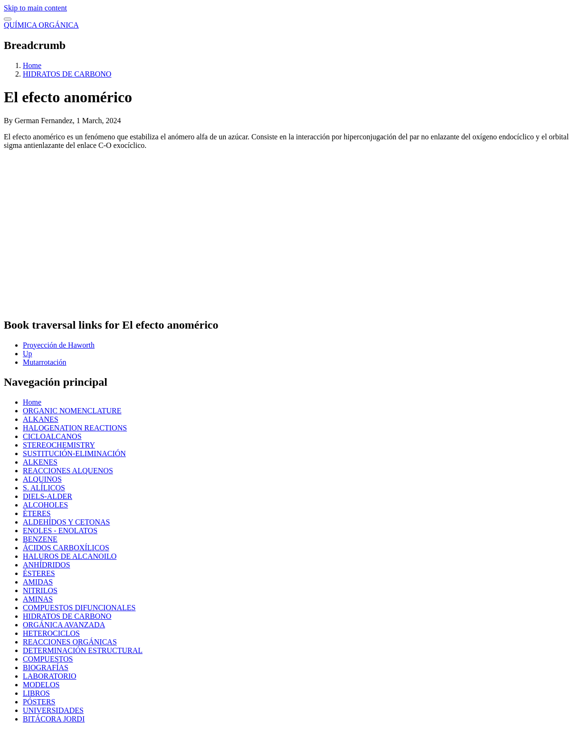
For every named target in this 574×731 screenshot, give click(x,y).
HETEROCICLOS (51, 633)
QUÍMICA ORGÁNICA (41, 25)
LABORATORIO (50, 676)
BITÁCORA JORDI (54, 719)
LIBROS (36, 693)
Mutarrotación (45, 362)
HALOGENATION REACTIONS (75, 428)
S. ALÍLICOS (44, 488)
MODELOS (41, 685)
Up (27, 354)
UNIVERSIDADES (53, 710)
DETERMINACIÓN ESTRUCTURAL (83, 650)
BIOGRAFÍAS (45, 667)
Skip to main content (35, 8)
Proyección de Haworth (59, 345)
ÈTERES (37, 513)
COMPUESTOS (48, 659)
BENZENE (40, 539)
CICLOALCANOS (52, 436)
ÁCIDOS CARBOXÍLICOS (66, 548)
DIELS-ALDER (47, 496)
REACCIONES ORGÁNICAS (70, 642)
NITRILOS (40, 590)
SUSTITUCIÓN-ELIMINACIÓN (74, 453)
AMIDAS (38, 582)
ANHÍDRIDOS (46, 565)
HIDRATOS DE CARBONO (67, 74)
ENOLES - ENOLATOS (60, 530)
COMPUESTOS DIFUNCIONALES (79, 608)
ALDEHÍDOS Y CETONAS (66, 522)
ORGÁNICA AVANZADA (64, 625)
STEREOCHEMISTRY (59, 445)
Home (32, 65)
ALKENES (40, 462)
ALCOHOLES (45, 505)
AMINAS (38, 599)
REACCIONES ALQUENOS (68, 471)
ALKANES (40, 419)
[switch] (7, 19)
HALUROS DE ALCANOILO (69, 556)
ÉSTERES (39, 573)
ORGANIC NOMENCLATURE (72, 411)
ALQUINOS (42, 479)
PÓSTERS (39, 702)
